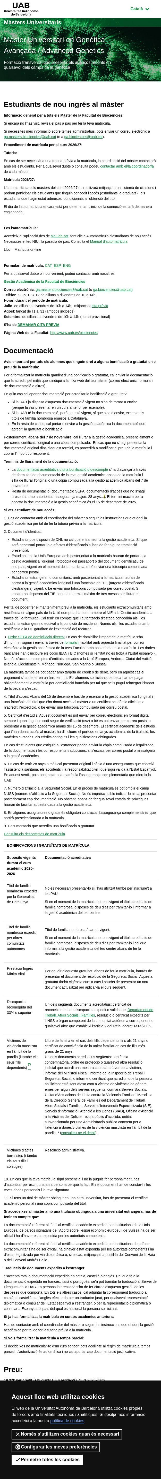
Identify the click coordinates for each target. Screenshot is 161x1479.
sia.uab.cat (59, 236)
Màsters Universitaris (32, 22)
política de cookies (67, 1421)
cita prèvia (100, 306)
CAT (48, 265)
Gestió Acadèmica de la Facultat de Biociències (44, 281)
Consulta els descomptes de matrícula (34, 834)
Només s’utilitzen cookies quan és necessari (67, 1434)
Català (143, 8)
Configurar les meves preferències (56, 1447)
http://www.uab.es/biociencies (74, 333)
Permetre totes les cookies (47, 1460)
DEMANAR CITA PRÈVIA (38, 325)
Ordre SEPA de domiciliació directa (36, 637)
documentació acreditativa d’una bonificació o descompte (62, 469)
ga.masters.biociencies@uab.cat (30, 137)
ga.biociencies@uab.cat (83, 137)
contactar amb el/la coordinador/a (127, 166)
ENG (67, 265)
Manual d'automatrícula (109, 241)
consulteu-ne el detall (78, 1133)
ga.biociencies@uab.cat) (113, 289)
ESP (57, 265)
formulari (72, 642)
